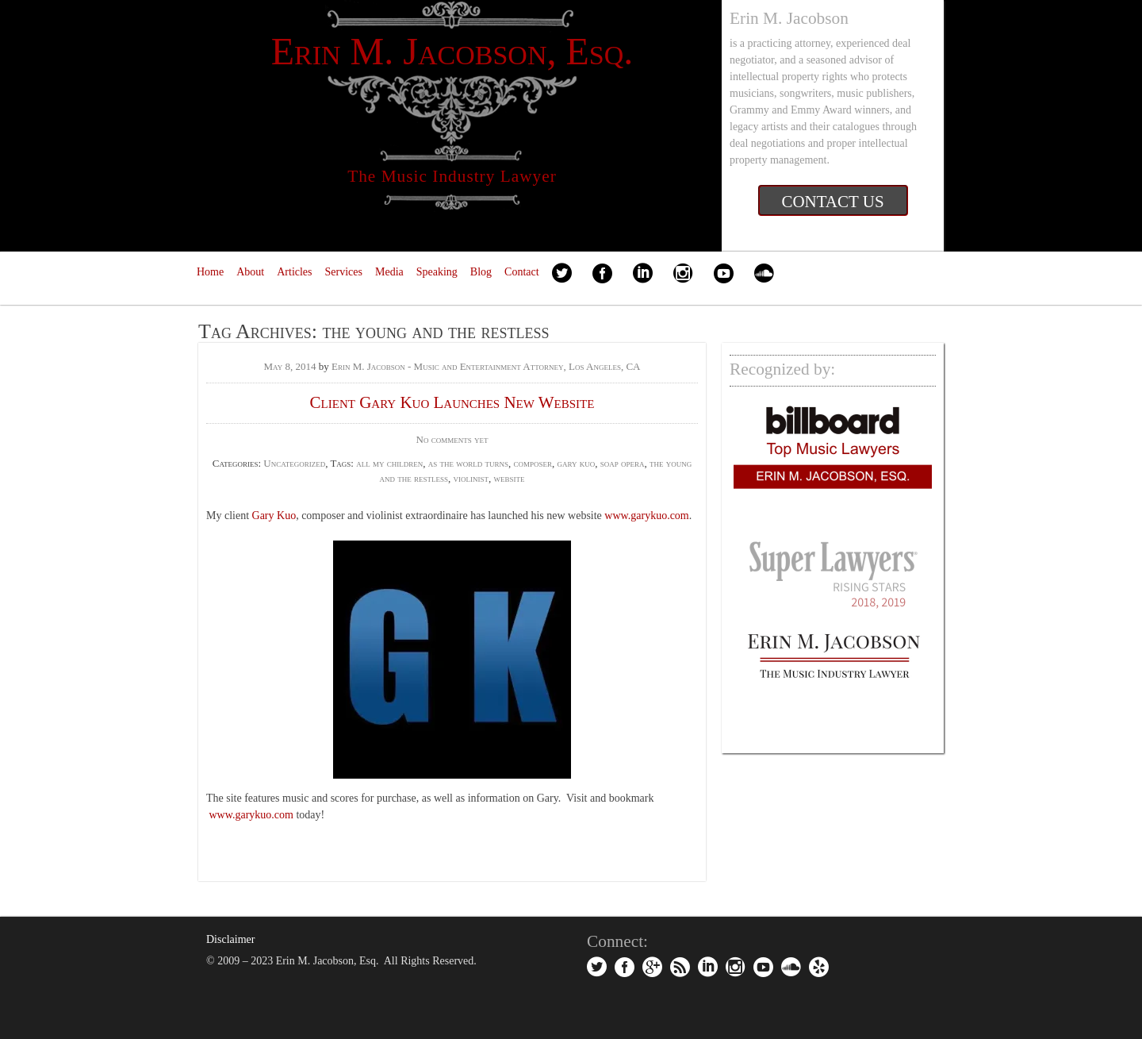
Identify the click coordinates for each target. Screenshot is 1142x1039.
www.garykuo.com (646, 515)
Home (210, 272)
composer (532, 463)
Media (389, 272)
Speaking (437, 272)
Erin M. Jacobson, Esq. (452, 51)
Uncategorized (294, 463)
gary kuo (577, 463)
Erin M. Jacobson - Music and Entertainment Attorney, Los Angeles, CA (486, 366)
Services (343, 272)
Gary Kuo (274, 515)
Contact (521, 272)
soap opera (622, 463)
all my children (389, 463)
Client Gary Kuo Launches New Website (452, 402)
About (250, 272)
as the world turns (468, 463)
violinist (471, 478)
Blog (481, 272)
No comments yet (452, 439)
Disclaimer (230, 939)
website (509, 478)
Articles (294, 272)
